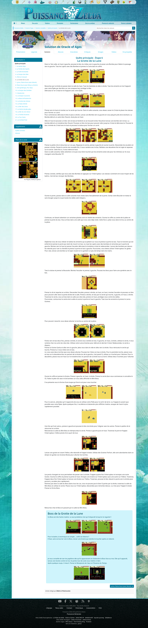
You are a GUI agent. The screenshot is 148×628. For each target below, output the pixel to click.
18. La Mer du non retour (22, 112)
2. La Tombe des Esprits (22, 69)
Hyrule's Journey (99, 618)
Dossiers (60, 23)
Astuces (60, 52)
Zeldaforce (108, 618)
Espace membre (126, 23)
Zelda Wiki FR (80, 618)
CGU (100, 608)
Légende (34, 52)
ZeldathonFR (89, 618)
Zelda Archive (87, 620)
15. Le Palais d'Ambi (21, 104)
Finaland (88, 622)
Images (100, 52)
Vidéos (47, 23)
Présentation (20, 52)
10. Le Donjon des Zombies (23, 90)
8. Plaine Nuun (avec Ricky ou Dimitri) (26, 85)
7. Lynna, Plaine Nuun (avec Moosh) (26, 82)
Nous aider (59, 608)
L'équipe (49, 608)
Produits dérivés (108, 23)
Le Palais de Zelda (58, 618)
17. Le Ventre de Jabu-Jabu (23, 109)
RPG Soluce (69, 622)
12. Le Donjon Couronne (22, 96)
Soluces (35, 23)
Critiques (87, 52)
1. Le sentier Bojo (20, 66)
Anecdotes (74, 52)
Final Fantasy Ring (79, 622)
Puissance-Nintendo (74, 614)
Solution (47, 52)
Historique (79, 608)
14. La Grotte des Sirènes (22, 101)
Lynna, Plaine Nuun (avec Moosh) (122, 586)
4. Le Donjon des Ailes (21, 74)
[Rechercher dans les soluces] (114, 28)
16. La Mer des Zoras (21, 106)
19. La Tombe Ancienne (22, 114)
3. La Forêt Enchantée (21, 72)
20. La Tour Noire (20, 117)
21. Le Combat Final (21, 120)
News (23, 23)
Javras (80, 624)
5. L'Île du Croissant (21, 77)
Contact (69, 608)
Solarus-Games (70, 618)
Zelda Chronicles (76, 620)
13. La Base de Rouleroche (23, 98)
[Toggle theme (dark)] (15, 23)
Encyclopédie (90, 23)
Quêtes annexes (20, 130)
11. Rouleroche (19, 93)
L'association (90, 608)
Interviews (74, 23)
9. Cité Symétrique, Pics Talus (24, 88)
